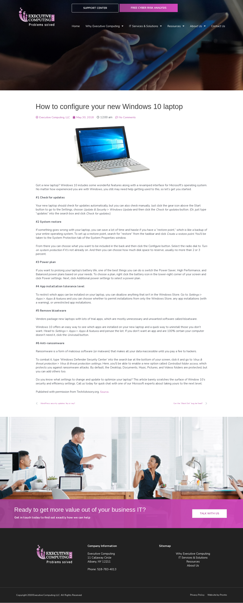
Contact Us (218, 26)
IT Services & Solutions (145, 26)
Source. (105, 392)
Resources (175, 26)
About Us (198, 26)
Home (76, 26)
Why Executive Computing (104, 26)
